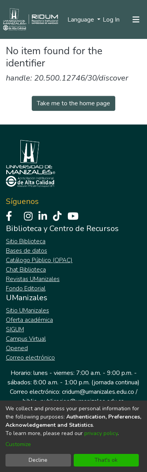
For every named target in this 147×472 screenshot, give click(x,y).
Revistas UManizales (33, 279)
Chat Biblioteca (26, 270)
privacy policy (101, 433)
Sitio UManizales (27, 310)
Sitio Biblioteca (25, 241)
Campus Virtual (26, 339)
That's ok (106, 460)
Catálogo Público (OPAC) (39, 260)
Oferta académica (29, 320)
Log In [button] (111, 19)
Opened (17, 348)
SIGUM (15, 329)
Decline (38, 460)
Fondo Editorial (25, 288)
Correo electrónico (30, 358)
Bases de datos (26, 251)
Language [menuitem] (81, 19)
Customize (18, 444)
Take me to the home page (73, 103)
